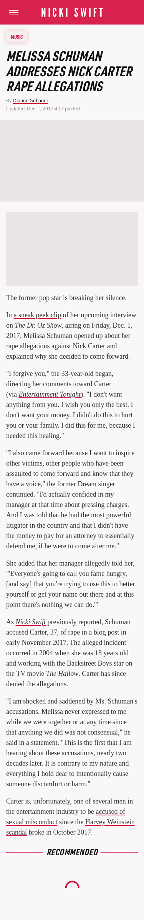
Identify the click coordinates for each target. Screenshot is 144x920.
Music (17, 36)
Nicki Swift (31, 622)
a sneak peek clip (37, 315)
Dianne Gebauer (30, 100)
